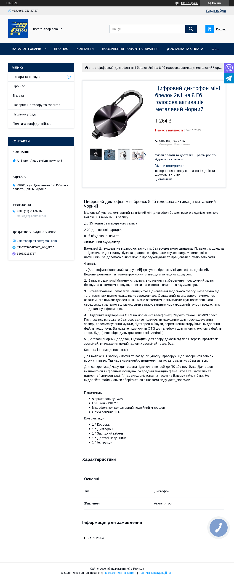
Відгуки (18, 95)
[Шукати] (191, 29)
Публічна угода (24, 114)
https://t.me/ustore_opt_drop (35, 247)
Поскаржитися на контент (120, 572)
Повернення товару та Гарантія (130, 49)
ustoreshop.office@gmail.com (37, 240)
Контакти (85, 49)
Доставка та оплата (185, 49)
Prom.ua (138, 568)
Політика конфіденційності (33, 123)
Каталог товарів (26, 49)
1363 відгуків (189, 3)
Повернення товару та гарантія (36, 105)
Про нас (61, 49)
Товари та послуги (26, 77)
